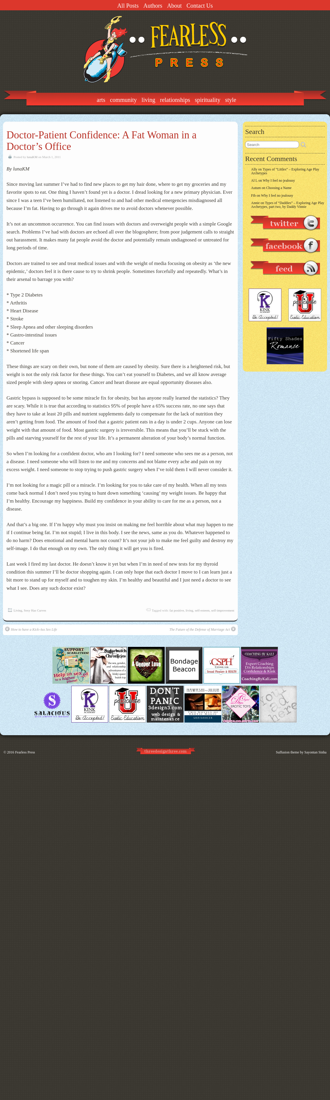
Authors (152, 5)
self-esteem (202, 610)
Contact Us (200, 5)
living (189, 610)
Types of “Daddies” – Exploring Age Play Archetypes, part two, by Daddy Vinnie (287, 205)
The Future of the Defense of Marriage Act (202, 629)
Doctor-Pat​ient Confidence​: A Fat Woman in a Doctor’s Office (101, 140)
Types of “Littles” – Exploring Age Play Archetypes (285, 171)
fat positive (176, 610)
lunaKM (32, 157)
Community (123, 100)
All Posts (128, 5)
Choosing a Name (278, 188)
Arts (101, 100)
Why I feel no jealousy (279, 180)
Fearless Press (25, 752)
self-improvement (222, 610)
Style (230, 100)
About (174, 5)
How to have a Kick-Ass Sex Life (31, 629)
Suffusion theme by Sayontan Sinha (301, 752)
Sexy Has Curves (35, 610)
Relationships (175, 100)
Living (148, 100)
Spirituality (207, 100)
